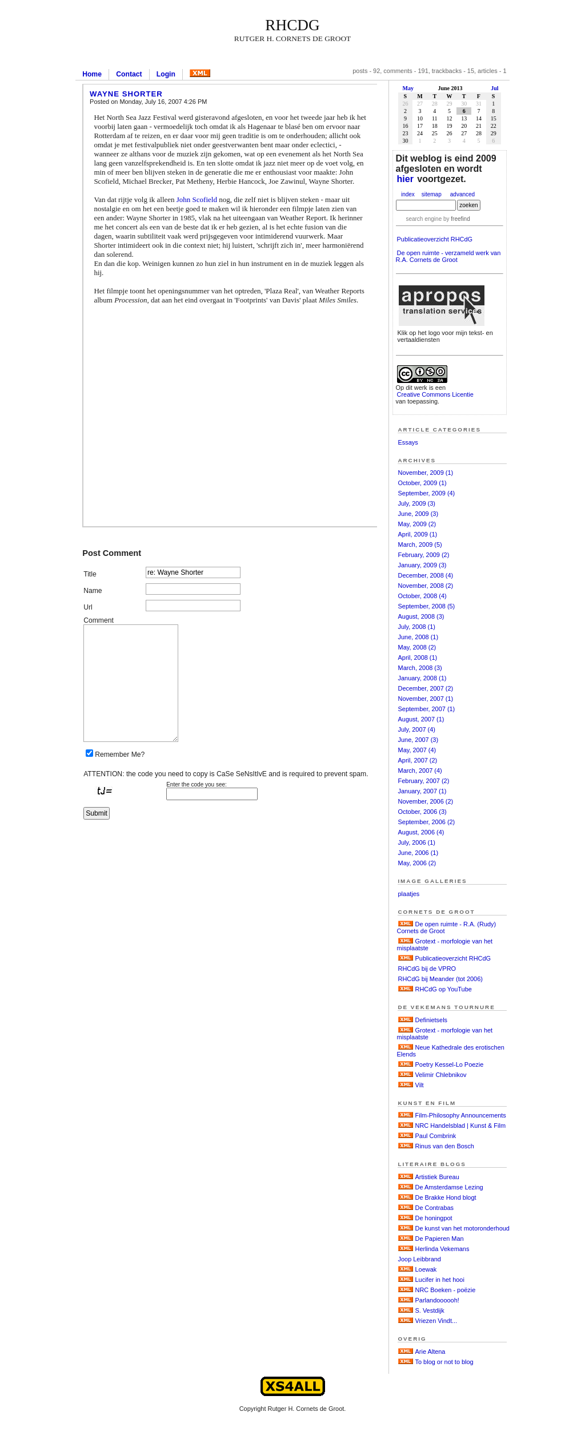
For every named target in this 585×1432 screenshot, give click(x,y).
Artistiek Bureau (437, 1176)
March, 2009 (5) (420, 544)
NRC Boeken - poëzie (445, 1289)
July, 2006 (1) (416, 842)
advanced (462, 194)
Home (92, 74)
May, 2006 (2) (417, 863)
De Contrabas (434, 1207)
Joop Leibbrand (419, 1259)
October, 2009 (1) (422, 482)
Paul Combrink (435, 1135)
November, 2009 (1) (426, 472)
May (408, 88)
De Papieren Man (439, 1238)
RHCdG (292, 25)
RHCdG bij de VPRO (427, 968)
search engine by (438, 219)
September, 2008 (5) (426, 606)
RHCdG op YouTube (443, 989)
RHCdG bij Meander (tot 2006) (440, 978)
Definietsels (431, 1019)
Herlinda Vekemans (442, 1248)
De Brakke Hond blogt (445, 1197)
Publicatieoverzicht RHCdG (435, 239)
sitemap (432, 194)
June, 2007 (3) (418, 739)
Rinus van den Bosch (444, 1146)
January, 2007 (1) (422, 791)
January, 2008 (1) (422, 678)
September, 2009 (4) (426, 493)
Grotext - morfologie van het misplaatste (445, 944)
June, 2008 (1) (418, 637)
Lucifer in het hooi (439, 1279)
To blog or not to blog (444, 1361)
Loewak (426, 1269)
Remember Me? (120, 755)
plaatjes (409, 893)
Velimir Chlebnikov (441, 1074)
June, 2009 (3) (418, 513)
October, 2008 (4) (422, 595)
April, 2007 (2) (418, 760)
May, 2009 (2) (417, 524)
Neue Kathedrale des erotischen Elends (450, 1051)
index (408, 194)
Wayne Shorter (126, 94)
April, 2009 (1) (418, 534)
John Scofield (197, 199)
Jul (494, 88)
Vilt (419, 1085)
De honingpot (433, 1218)
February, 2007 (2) (424, 780)
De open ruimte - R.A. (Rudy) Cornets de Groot (446, 927)
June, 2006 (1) (418, 852)
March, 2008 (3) (420, 667)
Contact (129, 74)
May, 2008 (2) (417, 647)
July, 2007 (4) (416, 729)
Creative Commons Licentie (435, 394)
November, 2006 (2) (426, 801)
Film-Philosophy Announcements (460, 1115)
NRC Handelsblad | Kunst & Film (460, 1125)
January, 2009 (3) (422, 565)
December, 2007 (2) (426, 688)
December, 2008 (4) (426, 575)
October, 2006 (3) (422, 811)
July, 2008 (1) (416, 626)
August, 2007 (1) (421, 719)
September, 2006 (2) (426, 821)
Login (166, 74)
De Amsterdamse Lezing (449, 1187)
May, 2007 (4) (417, 750)
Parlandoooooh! (437, 1300)
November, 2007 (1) (426, 698)
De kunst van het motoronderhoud (462, 1228)
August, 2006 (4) (421, 832)
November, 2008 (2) (426, 585)
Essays (408, 442)
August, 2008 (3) (421, 616)
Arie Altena (430, 1351)
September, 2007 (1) (426, 708)
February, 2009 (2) (424, 554)
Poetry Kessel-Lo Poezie (449, 1064)
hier (405, 179)
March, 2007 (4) (420, 770)
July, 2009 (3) (416, 503)
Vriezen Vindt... (436, 1320)
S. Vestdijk (429, 1310)
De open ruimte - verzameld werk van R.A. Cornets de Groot (448, 256)
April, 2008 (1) (418, 657)
